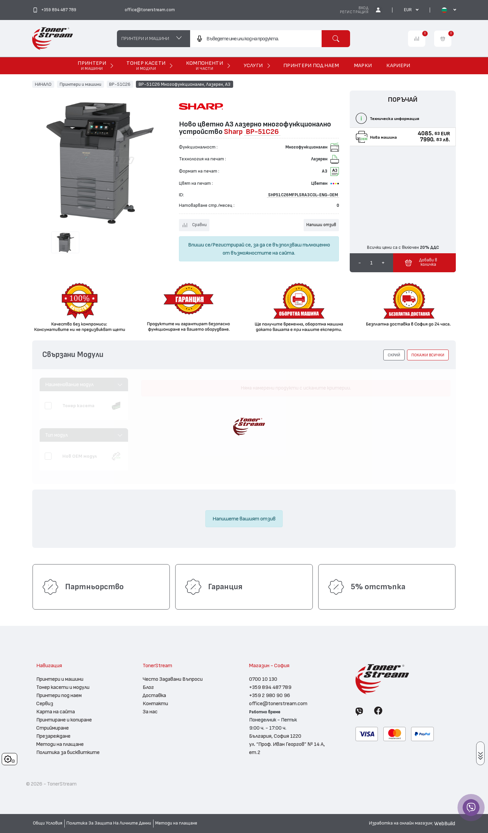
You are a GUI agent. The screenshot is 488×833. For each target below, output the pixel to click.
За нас (150, 711)
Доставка (154, 695)
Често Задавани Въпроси (173, 679)
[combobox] (255, 38)
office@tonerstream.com (278, 703)
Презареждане (53, 736)
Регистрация (354, 12)
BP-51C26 (119, 84)
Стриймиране (52, 728)
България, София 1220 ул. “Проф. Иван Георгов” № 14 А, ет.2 (287, 744)
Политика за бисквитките (68, 752)
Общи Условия (47, 823)
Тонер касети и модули (62, 687)
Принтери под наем (59, 695)
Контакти (155, 703)
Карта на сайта (55, 711)
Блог (148, 687)
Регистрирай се (231, 244)
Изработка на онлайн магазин (400, 823)
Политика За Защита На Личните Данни (108, 823)
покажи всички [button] (427, 355)
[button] (394, 355)
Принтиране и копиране (64, 719)
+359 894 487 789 (270, 687)
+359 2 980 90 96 (269, 695)
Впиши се (199, 244)
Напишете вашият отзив (244, 518)
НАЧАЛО (43, 84)
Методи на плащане (60, 744)
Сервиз (44, 703)
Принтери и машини (80, 84)
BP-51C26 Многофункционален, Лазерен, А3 (184, 84)
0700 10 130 (263, 679)
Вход (364, 8)
